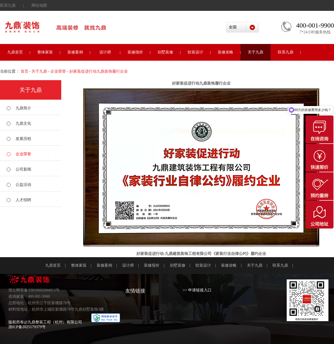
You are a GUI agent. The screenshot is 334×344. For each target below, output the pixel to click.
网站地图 (39, 5)
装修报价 (135, 52)
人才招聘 (23, 200)
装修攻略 (225, 52)
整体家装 (45, 52)
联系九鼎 (8, 5)
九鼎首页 (15, 52)
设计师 (105, 52)
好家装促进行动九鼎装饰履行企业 (98, 71)
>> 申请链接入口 (197, 290)
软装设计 (195, 52)
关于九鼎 (255, 52)
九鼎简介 (23, 108)
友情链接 (135, 291)
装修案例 (75, 52)
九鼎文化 (23, 123)
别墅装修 (165, 52)
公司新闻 (23, 169)
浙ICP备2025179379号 (27, 327)
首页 (24, 71)
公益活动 (23, 185)
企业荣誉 (58, 71)
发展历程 (23, 139)
